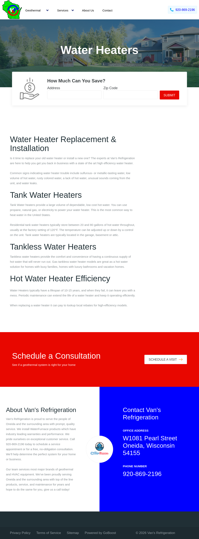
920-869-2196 (142, 473)
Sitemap (73, 533)
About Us (88, 10)
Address (53, 88)
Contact (107, 10)
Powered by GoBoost (100, 533)
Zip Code (110, 88)
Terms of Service (48, 533)
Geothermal (32, 10)
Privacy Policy (20, 533)
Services (62, 10)
